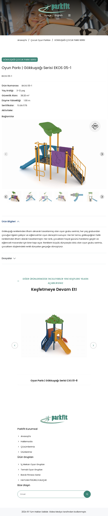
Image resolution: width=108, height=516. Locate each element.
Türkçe (47, 15)
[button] (14, 196)
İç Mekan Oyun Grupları (31, 464)
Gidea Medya (55, 511)
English (59, 15)
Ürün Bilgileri (9, 221)
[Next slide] (102, 154)
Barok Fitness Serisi (28, 474)
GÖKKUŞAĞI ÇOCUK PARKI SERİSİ (69, 40)
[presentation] (15, 345)
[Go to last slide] (6, 197)
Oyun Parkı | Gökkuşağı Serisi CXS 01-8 (54, 380)
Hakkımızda (24, 441)
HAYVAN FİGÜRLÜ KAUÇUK (32, 480)
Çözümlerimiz (26, 446)
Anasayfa (22, 40)
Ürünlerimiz (24, 451)
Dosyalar (7, 258)
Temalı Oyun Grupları (29, 469)
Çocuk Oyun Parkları (41, 40)
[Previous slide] (6, 154)
